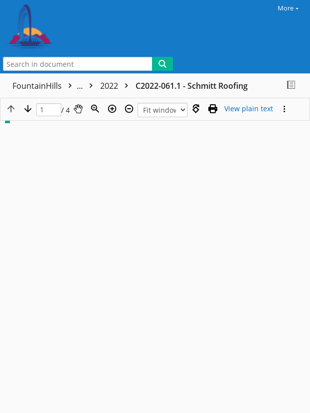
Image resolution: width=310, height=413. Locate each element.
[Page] (48, 110)
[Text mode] (248, 108)
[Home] (42, 27)
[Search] (162, 64)
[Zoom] (95, 108)
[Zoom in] (112, 108)
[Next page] (27, 108)
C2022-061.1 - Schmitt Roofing (192, 85)
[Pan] (78, 108)
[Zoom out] (129, 108)
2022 (116, 85)
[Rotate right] (195, 108)
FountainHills (55, 85)
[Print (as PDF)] (212, 108)
